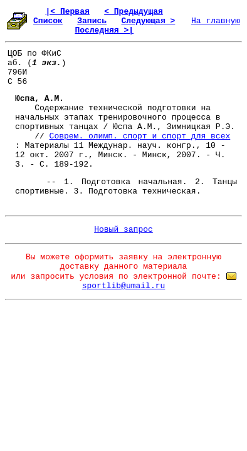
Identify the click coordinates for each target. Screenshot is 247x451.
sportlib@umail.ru (124, 286)
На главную (215, 21)
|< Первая (68, 11)
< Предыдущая (133, 11)
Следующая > (148, 21)
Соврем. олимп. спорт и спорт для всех (140, 136)
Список (48, 21)
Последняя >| (104, 30)
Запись (92, 21)
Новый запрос (123, 229)
